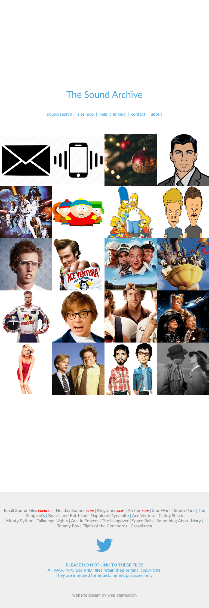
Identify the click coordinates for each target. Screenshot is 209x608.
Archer (134, 510)
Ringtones (106, 510)
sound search (59, 113)
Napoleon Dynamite (110, 515)
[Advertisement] (104, 38)
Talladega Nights (52, 520)
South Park (184, 510)
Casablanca (141, 525)
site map (86, 113)
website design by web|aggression (104, 594)
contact (138, 113)
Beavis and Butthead (67, 515)
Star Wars (161, 510)
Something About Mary (178, 520)
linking (119, 113)
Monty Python (19, 520)
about (156, 113)
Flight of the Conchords (104, 525)
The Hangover (115, 520)
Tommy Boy (68, 525)
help (103, 113)
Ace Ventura (143, 515)
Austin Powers (85, 520)
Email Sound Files (20, 510)
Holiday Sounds (70, 510)
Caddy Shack (171, 515)
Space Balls (142, 520)
